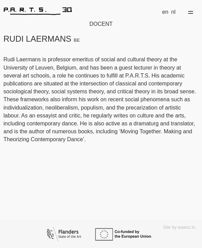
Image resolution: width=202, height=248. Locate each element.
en (165, 12)
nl (173, 12)
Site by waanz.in (179, 227)
